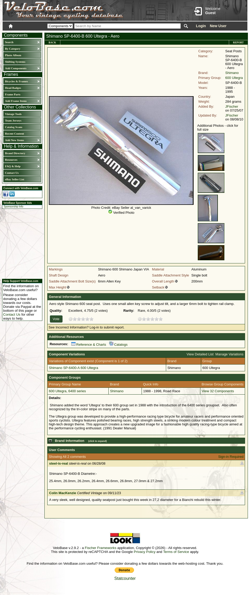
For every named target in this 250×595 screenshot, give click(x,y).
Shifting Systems (15, 61)
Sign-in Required (230, 457)
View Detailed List (200, 354)
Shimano (232, 73)
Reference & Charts (88, 344)
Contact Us (12, 172)
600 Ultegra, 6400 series (67, 391)
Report (238, 42)
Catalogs (118, 344)
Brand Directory (15, 153)
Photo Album (13, 55)
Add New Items (14, 140)
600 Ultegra (234, 78)
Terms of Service (176, 552)
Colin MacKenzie (62, 493)
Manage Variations (229, 354)
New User (218, 26)
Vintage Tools (13, 113)
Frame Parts (12, 94)
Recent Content (14, 133)
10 (91, 319)
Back (52, 42)
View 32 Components (218, 391)
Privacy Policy (144, 552)
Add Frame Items (16, 100)
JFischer (231, 106)
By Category (12, 48)
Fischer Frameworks (101, 548)
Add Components (15, 68)
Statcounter (125, 578)
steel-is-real (58, 463)
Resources (11, 159)
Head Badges (13, 87)
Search (9, 42)
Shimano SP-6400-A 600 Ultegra (73, 368)
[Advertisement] (20, 243)
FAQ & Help (13, 166)
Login (201, 26)
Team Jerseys (13, 120)
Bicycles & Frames (17, 81)
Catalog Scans (13, 127)
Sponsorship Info (13, 206)
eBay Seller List (14, 179)
